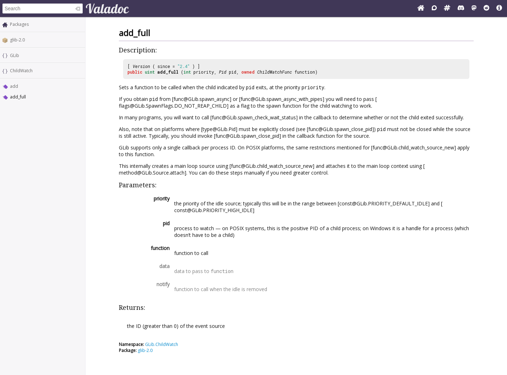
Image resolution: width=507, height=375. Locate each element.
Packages (19, 24)
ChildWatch (21, 71)
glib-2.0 (17, 40)
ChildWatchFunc (274, 72)
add (14, 86)
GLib (14, 55)
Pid (222, 72)
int (187, 72)
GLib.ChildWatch (161, 344)
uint (150, 72)
